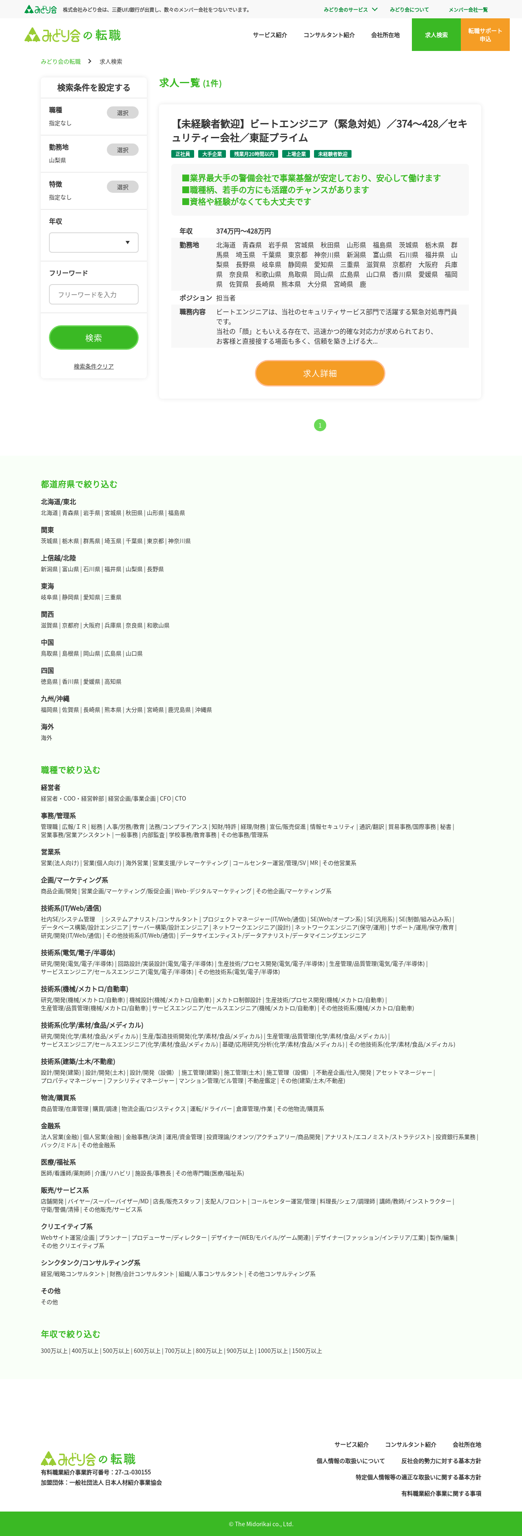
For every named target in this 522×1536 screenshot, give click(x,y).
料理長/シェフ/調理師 (347, 1201)
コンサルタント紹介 (329, 35)
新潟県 (49, 569)
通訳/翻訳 (371, 826)
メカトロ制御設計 (238, 999)
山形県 (155, 512)
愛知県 (91, 597)
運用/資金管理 (184, 1136)
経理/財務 (253, 826)
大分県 (134, 709)
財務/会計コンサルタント (142, 1273)
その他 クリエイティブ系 (72, 1245)
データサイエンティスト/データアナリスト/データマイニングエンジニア (273, 935)
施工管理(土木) (243, 1072)
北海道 (49, 512)
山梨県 (134, 569)
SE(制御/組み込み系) (425, 919)
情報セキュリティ (332, 826)
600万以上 (147, 1350)
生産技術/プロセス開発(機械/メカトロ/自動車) (324, 999)
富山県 (70, 569)
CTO (180, 798)
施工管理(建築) (200, 1072)
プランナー (113, 1237)
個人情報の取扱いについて (350, 1461)
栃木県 (70, 540)
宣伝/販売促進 (288, 826)
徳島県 (49, 681)
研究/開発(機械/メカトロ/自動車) (83, 999)
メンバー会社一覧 (468, 9)
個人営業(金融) (102, 1136)
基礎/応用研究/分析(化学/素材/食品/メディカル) (283, 1044)
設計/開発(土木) (105, 1072)
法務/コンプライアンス (178, 826)
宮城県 (113, 512)
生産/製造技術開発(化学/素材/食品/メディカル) (202, 1036)
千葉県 (134, 540)
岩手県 (91, 512)
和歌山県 (158, 625)
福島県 (176, 512)
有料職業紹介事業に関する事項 (441, 1493)
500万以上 (116, 1350)
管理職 (49, 826)
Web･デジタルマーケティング (213, 891)
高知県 (113, 681)
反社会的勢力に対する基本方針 (441, 1461)
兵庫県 (113, 625)
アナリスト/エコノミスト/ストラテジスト (378, 1136)
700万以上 (178, 1350)
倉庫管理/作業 (254, 1108)
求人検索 (436, 35)
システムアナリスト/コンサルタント (151, 919)
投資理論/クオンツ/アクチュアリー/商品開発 (263, 1136)
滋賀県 (49, 625)
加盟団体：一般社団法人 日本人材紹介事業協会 (101, 1482)
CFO (165, 798)
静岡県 (70, 597)
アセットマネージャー (404, 1072)
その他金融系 (98, 1145)
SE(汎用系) (381, 919)
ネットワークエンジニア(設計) (251, 927)
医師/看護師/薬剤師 (66, 1173)
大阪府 (91, 625)
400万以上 (85, 1350)
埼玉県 (113, 540)
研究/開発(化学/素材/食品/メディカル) (89, 1036)
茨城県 (49, 540)
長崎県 (91, 709)
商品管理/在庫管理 (64, 1108)
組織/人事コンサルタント (211, 1273)
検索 (93, 338)
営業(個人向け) (102, 862)
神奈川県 (179, 540)
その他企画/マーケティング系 (294, 891)
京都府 (70, 625)
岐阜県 (49, 597)
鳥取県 (49, 653)
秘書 (445, 826)
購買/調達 (105, 1108)
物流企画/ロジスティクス (154, 1108)
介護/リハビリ (113, 1173)
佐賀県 (70, 709)
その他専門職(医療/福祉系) (209, 1173)
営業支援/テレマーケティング (190, 862)
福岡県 (49, 709)
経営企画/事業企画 (132, 798)
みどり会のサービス (346, 9)
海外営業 (137, 862)
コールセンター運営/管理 (283, 1201)
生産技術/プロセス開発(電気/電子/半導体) (271, 963)
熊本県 (113, 709)
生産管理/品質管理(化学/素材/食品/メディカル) (327, 1036)
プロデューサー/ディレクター (169, 1237)
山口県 (134, 653)
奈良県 (134, 625)
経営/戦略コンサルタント (73, 1273)
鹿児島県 (179, 709)
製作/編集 (442, 1237)
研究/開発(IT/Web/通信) (71, 935)
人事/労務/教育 (125, 826)
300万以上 (54, 1350)
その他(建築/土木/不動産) (312, 1080)
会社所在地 (385, 35)
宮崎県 (155, 709)
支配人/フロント (226, 1201)
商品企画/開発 (59, 891)
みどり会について (409, 9)
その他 (49, 1302)
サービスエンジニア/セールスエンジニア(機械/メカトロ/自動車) (234, 1008)
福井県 (113, 569)
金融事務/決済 (144, 1136)
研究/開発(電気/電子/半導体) (77, 963)
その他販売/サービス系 (112, 1209)
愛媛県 (91, 681)
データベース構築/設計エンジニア (84, 927)
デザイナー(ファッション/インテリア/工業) (370, 1237)
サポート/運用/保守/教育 (422, 927)
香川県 (70, 681)
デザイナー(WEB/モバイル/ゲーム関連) (261, 1237)
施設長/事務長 (153, 1173)
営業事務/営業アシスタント (76, 834)
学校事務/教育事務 (193, 834)
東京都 (155, 540)
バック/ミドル (59, 1145)
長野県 (155, 569)
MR (314, 862)
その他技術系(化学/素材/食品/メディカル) (402, 1044)
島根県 (70, 653)
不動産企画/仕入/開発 (344, 1072)
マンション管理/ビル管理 (211, 1080)
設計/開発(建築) (61, 1072)
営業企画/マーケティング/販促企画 (125, 891)
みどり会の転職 (61, 61)
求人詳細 (320, 373)
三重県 (113, 597)
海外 (46, 737)
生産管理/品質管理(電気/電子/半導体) (377, 963)
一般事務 (126, 834)
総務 (96, 826)
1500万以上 (307, 1350)
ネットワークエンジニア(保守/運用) (341, 927)
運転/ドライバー (211, 1108)
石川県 (91, 569)
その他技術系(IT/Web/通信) (141, 935)
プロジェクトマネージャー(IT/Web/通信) (254, 919)
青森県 (70, 512)
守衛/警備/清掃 (60, 1209)
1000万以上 (273, 1350)
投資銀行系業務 (456, 1136)
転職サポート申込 (485, 34)
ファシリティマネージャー (141, 1080)
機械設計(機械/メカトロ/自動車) (170, 999)
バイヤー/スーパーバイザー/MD (108, 1201)
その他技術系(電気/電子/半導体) (239, 971)
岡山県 (91, 653)
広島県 (113, 653)
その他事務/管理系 (244, 834)
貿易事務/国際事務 (412, 826)
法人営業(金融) (60, 1136)
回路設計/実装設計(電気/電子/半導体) (166, 963)
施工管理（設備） (289, 1072)
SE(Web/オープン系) (336, 919)
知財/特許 (224, 826)
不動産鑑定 (262, 1080)
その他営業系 (339, 862)
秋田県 (134, 512)
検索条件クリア (94, 366)
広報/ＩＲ (74, 826)
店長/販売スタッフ (177, 1201)
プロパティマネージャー (72, 1080)
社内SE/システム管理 (71, 919)
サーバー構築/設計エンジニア (170, 927)
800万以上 (209, 1350)
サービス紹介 (270, 35)
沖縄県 (203, 709)
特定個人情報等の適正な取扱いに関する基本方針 (418, 1477)
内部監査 (153, 834)
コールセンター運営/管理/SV (269, 862)
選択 (122, 112)
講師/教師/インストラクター (415, 1201)
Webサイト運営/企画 (68, 1237)
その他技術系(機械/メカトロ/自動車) (367, 1008)
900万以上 (240, 1350)
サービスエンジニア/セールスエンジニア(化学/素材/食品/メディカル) (129, 1044)
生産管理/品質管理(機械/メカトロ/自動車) (94, 1008)
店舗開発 (52, 1201)
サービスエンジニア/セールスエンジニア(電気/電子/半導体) (117, 971)
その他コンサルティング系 (282, 1273)
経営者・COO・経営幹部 (72, 798)
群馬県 (91, 540)
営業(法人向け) (60, 862)
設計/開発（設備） (153, 1072)
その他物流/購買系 (300, 1108)
